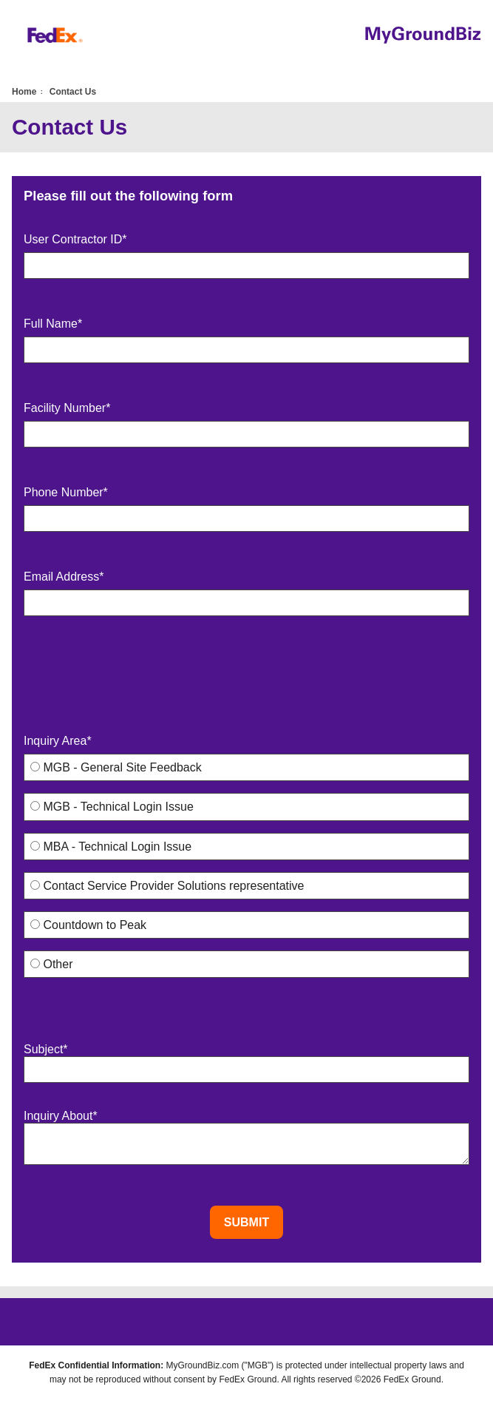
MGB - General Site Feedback (116, 767)
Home (24, 91)
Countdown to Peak (88, 925)
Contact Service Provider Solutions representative (167, 885)
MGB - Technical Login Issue (112, 806)
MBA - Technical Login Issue (110, 846)
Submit (246, 1222)
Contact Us (73, 91)
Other (51, 964)
